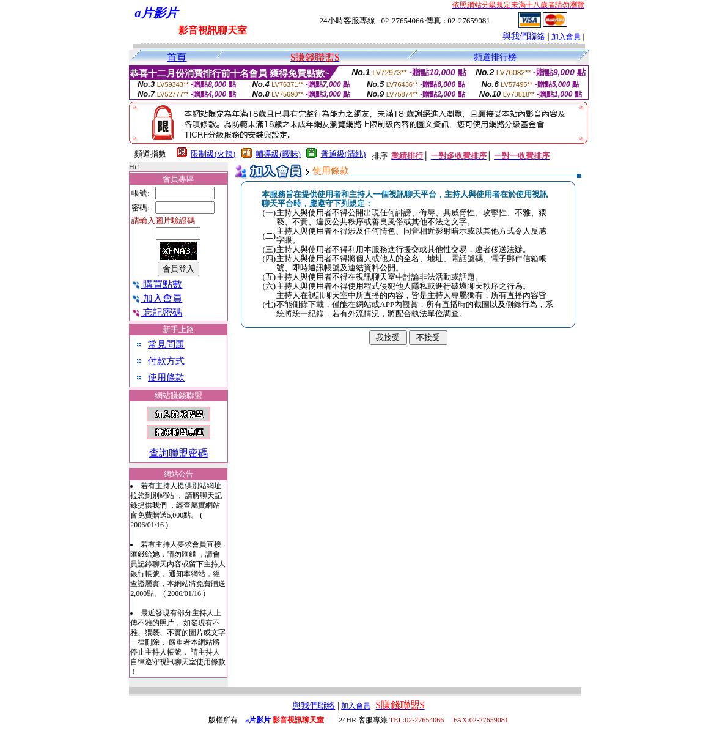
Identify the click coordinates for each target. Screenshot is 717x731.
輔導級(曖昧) (278, 153)
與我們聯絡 (523, 36)
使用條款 (166, 377)
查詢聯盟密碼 (178, 453)
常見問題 (166, 344)
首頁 (176, 57)
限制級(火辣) (213, 153)
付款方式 (166, 361)
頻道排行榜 (495, 57)
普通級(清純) (343, 153)
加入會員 (566, 36)
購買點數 (156, 284)
